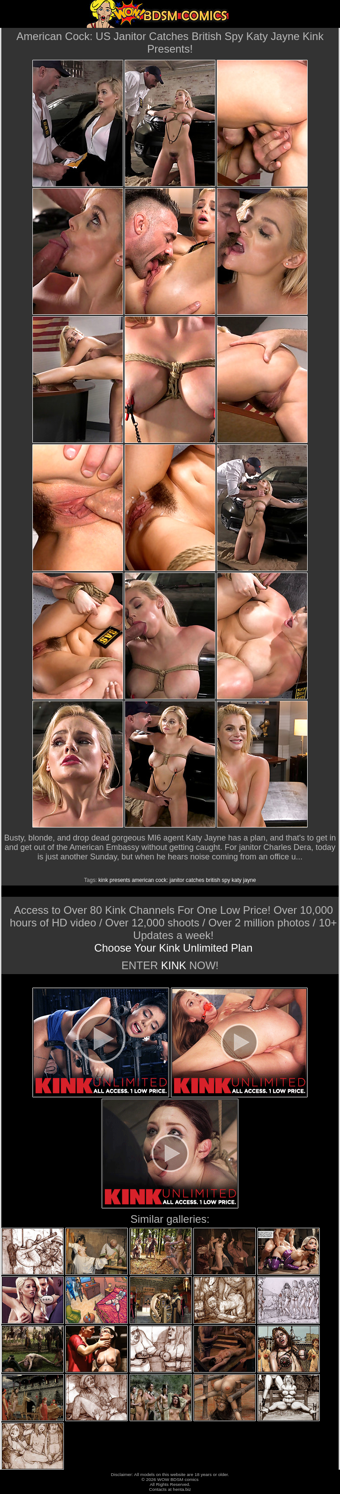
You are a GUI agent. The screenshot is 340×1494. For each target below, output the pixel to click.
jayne (249, 880)
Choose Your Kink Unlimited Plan (173, 948)
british (213, 880)
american (143, 880)
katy (237, 880)
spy (226, 880)
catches (195, 880)
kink (103, 880)
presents (120, 880)
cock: (162, 880)
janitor (177, 880)
